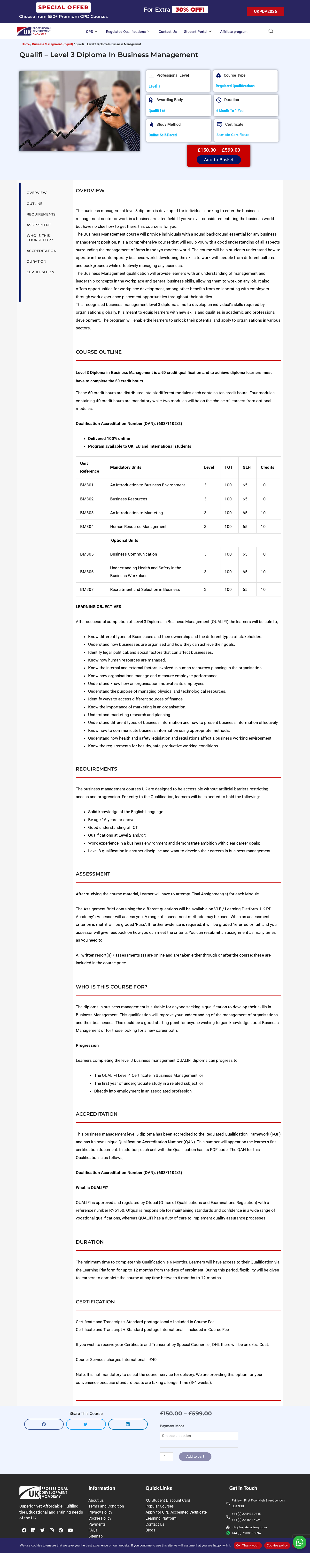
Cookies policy (277, 1545)
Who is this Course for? (40, 237)
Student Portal (197, 32)
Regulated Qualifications (128, 32)
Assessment (39, 225)
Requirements (41, 214)
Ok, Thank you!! (247, 1545)
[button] (44, 1424)
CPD (91, 32)
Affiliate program (234, 32)
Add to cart (195, 1456)
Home (26, 44)
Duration (36, 261)
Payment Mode (172, 1426)
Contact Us (168, 32)
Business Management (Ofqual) (52, 44)
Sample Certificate (233, 135)
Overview (37, 193)
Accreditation (41, 251)
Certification (40, 272)
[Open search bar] (271, 31)
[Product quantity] (166, 1456)
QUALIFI (145, 1218)
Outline (35, 203)
